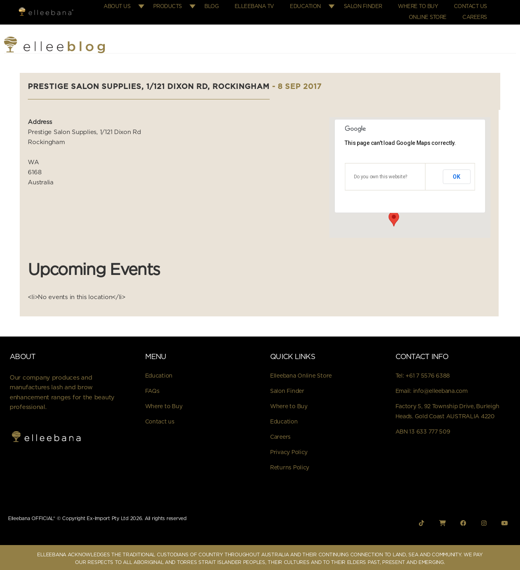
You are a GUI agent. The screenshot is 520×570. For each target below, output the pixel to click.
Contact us (160, 419)
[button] (394, 216)
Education (310, 5)
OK (456, 174)
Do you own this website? (381, 174)
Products (176, 5)
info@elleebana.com (440, 389)
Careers (475, 15)
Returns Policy (289, 465)
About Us (127, 5)
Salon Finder (367, 5)
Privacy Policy (289, 450)
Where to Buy (421, 5)
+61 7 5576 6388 (428, 373)
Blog (220, 5)
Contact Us (471, 5)
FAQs (152, 389)
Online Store (430, 15)
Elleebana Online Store (301, 373)
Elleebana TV (261, 5)
